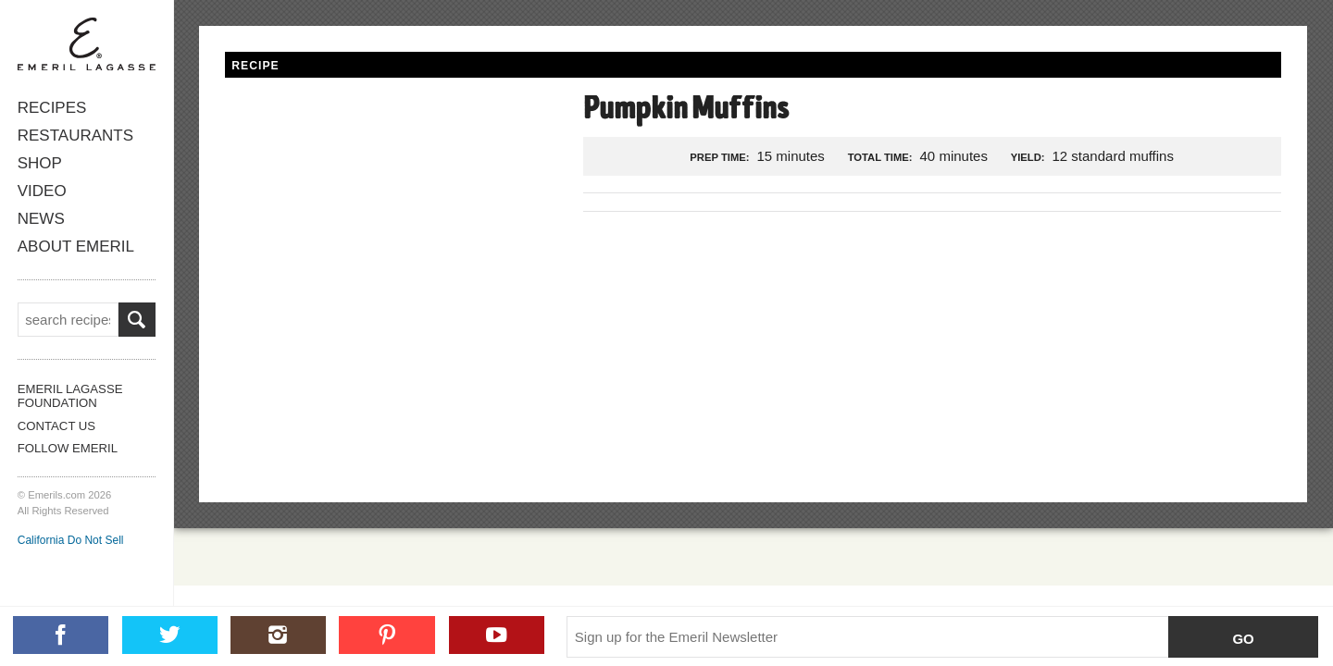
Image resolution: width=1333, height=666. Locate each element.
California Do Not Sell (71, 540)
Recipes (52, 108)
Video (42, 191)
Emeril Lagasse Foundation (70, 396)
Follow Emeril (68, 448)
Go (1242, 639)
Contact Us (56, 426)
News (41, 219)
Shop (40, 163)
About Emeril (75, 246)
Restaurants (75, 135)
